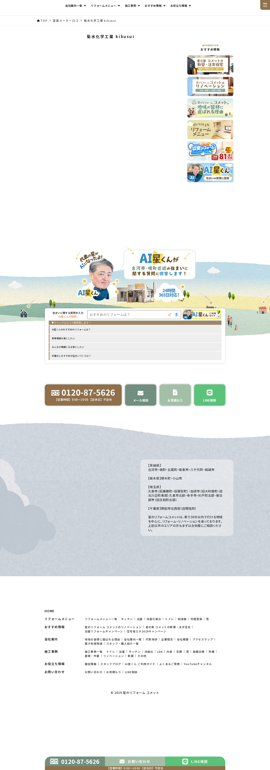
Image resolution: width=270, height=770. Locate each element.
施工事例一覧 (93, 707)
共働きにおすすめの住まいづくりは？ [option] (71, 357)
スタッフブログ (110, 719)
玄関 (179, 707)
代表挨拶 (152, 694)
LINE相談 (131, 727)
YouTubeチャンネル (198, 719)
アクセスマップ (203, 694)
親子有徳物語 (93, 699)
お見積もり (113, 727)
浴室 (140, 674)
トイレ (169, 674)
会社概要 (183, 694)
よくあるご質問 (169, 719)
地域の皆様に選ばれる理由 (102, 694)
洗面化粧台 (153, 674)
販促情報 (91, 719)
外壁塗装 (196, 674)
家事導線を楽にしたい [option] (63, 339)
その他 (142, 711)
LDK (160, 707)
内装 (170, 707)
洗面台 (148, 707)
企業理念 (167, 694)
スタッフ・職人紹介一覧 (122, 699)
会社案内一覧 (133, 694)
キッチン (127, 674)
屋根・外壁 (92, 711)
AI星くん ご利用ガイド (140, 719)
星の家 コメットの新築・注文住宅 (168, 682)
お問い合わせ (93, 727)
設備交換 (199, 707)
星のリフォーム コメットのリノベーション (113, 682)
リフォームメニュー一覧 (101, 674)
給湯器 (182, 674)
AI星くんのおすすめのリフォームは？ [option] (71, 330)
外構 (212, 707)
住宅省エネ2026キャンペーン (146, 686)
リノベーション (113, 711)
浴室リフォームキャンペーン (104, 686)
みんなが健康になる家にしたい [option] (68, 348)
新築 (131, 711)
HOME (50, 666)
